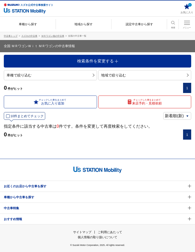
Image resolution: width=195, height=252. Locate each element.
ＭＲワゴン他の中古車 (52, 36)
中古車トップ (11, 36)
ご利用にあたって (110, 232)
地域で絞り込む (145, 75)
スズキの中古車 (29, 36)
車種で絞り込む (50, 75)
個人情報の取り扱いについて (97, 237)
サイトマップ (82, 232)
